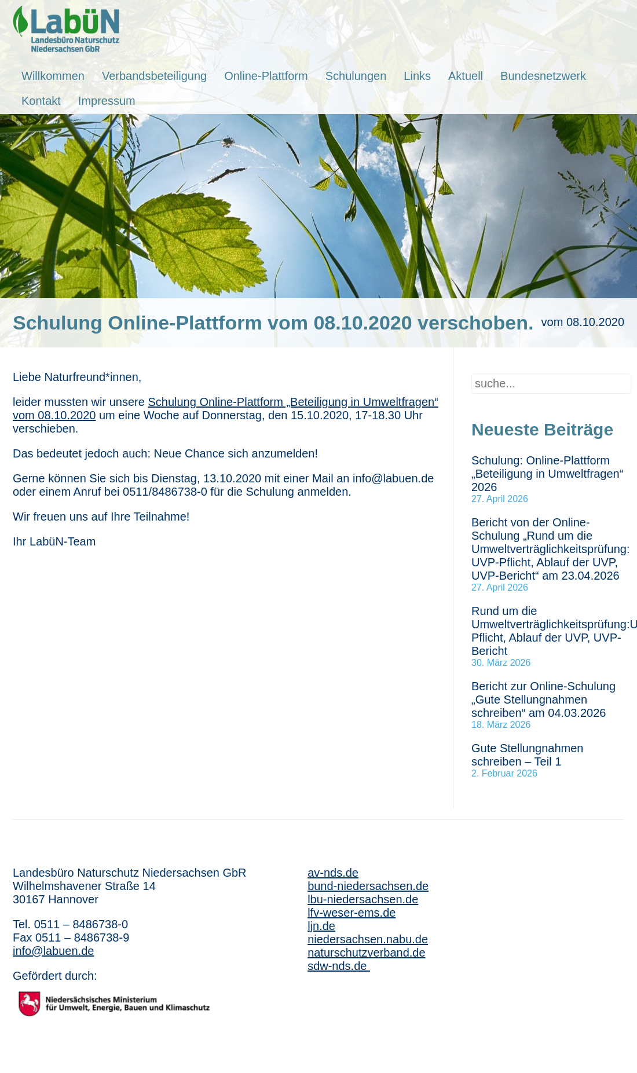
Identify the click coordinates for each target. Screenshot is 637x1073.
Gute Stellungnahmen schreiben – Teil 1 (527, 755)
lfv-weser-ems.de (351, 912)
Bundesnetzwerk (543, 75)
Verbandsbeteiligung (154, 75)
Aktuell (465, 75)
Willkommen (53, 75)
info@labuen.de (53, 950)
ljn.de (321, 926)
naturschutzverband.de (366, 952)
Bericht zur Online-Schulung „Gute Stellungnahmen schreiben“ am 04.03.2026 (543, 699)
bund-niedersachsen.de (368, 886)
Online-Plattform (266, 75)
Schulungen (356, 75)
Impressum (107, 100)
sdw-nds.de (338, 966)
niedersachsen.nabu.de (367, 939)
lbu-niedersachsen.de (362, 899)
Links (417, 75)
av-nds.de (332, 872)
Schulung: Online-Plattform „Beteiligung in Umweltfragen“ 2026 (547, 473)
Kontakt (41, 100)
